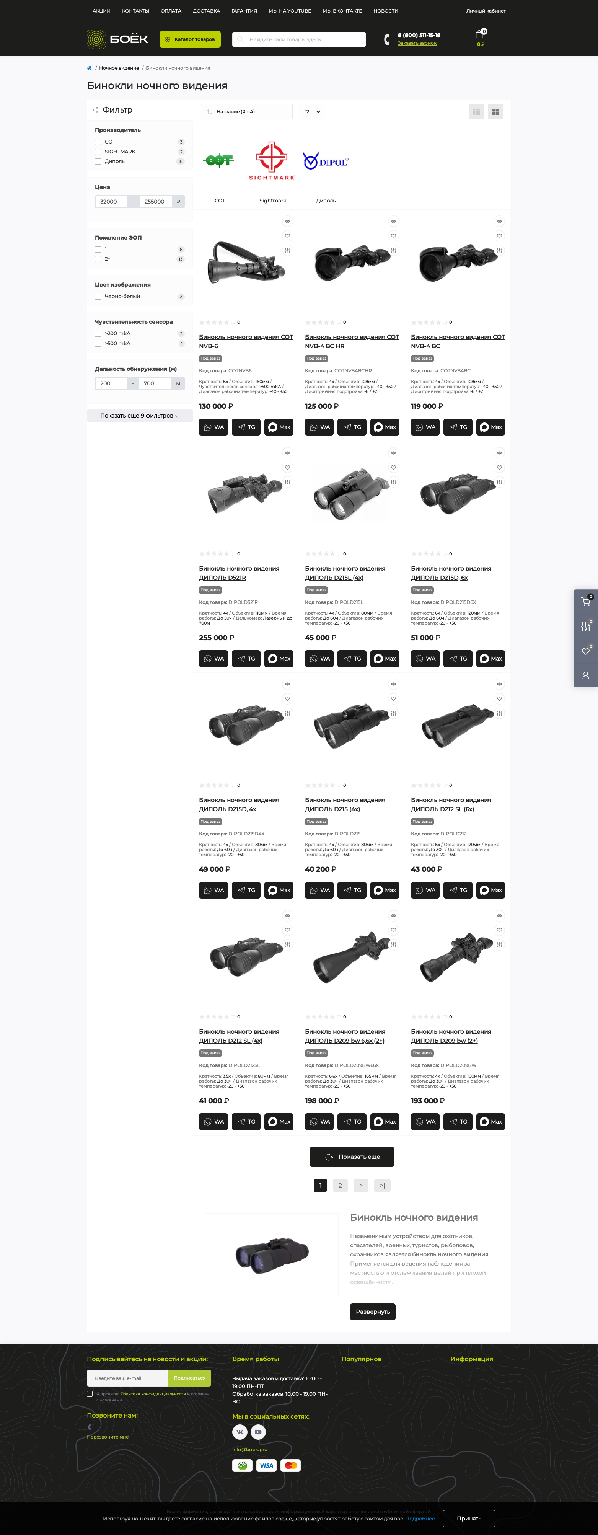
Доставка (206, 11)
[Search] (240, 39)
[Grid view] (495, 111)
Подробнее (420, 1518)
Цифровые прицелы (365, 1421)
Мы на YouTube (290, 11)
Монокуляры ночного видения (378, 1446)
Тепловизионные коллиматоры (378, 1395)
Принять (469, 1518)
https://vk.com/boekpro (239, 1432)
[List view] (476, 111)
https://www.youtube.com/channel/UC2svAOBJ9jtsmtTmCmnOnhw (258, 1432)
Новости (385, 11)
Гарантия (244, 11)
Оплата (171, 11)
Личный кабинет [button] (486, 11)
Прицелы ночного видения (373, 1437)
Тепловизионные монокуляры (377, 1387)
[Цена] (111, 201)
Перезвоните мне (108, 1437)
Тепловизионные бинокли (372, 1412)
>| (382, 1185)
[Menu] (190, 39)
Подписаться (189, 1378)
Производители (469, 1437)
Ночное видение (119, 68)
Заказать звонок (417, 43)
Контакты (135, 11)
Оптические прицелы (367, 1454)
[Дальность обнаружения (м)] (111, 383)
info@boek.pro (250, 1449)
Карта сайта (464, 1429)
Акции (102, 11)
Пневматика (355, 1480)
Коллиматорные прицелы (372, 1471)
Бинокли (352, 1463)
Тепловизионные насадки (372, 1404)
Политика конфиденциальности (153, 1393)
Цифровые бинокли (365, 1429)
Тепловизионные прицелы (372, 1379)
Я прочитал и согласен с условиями (152, 1397)
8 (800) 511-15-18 (419, 35)
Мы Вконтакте (342, 11)
